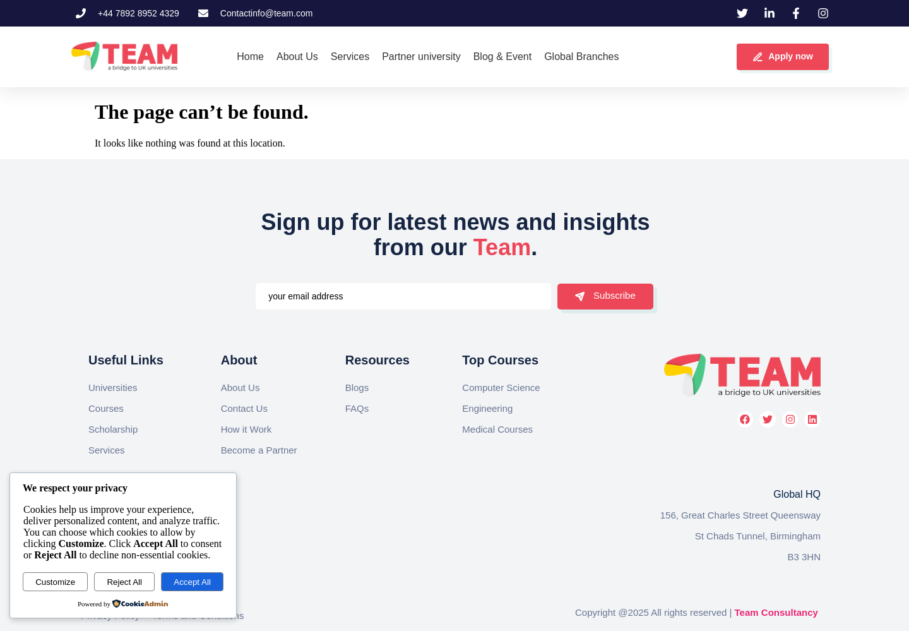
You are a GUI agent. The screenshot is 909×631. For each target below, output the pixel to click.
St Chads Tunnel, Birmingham (758, 536)
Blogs (357, 387)
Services (106, 450)
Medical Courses (497, 429)
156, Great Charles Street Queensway (740, 515)
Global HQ (797, 494)
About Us (240, 387)
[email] (403, 296)
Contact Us (244, 408)
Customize (55, 582)
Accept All (192, 582)
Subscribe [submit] (605, 295)
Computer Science (501, 387)
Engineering (487, 408)
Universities (113, 387)
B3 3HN (804, 556)
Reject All (124, 582)
